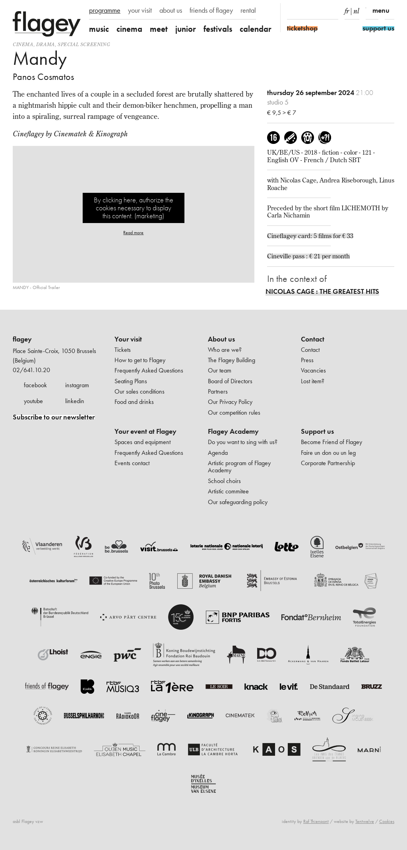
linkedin (74, 401)
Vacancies (313, 370)
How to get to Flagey (139, 360)
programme (104, 10)
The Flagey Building (231, 360)
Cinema (23, 44)
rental (248, 10)
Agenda (218, 452)
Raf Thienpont (316, 821)
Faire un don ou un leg (328, 452)
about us (170, 10)
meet (159, 28)
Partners (218, 391)
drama (45, 44)
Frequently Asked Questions (148, 370)
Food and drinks (134, 402)
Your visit (128, 339)
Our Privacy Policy (230, 402)
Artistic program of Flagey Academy (239, 466)
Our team (219, 370)
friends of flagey (211, 10)
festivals (218, 28)
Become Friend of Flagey (331, 442)
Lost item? (312, 381)
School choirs (224, 481)
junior (185, 28)
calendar (255, 28)
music (99, 28)
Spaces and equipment (142, 442)
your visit (140, 10)
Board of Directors (230, 381)
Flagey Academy (233, 431)
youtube (33, 401)
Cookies (386, 821)
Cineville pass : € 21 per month (308, 256)
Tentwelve (364, 821)
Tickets (122, 349)
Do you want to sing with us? (242, 442)
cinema (129, 28)
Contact (312, 339)
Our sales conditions (139, 391)
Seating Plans (130, 381)
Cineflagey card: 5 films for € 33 (310, 236)
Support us (317, 431)
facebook (35, 385)
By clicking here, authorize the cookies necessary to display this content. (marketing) (133, 207)
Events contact (131, 463)
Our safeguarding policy (237, 502)
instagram (77, 385)
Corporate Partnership (328, 463)
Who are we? (225, 349)
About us (221, 339)
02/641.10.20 (31, 370)
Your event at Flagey (145, 431)
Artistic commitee (228, 491)
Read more (133, 232)
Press (307, 360)
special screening (84, 44)
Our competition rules (234, 412)
